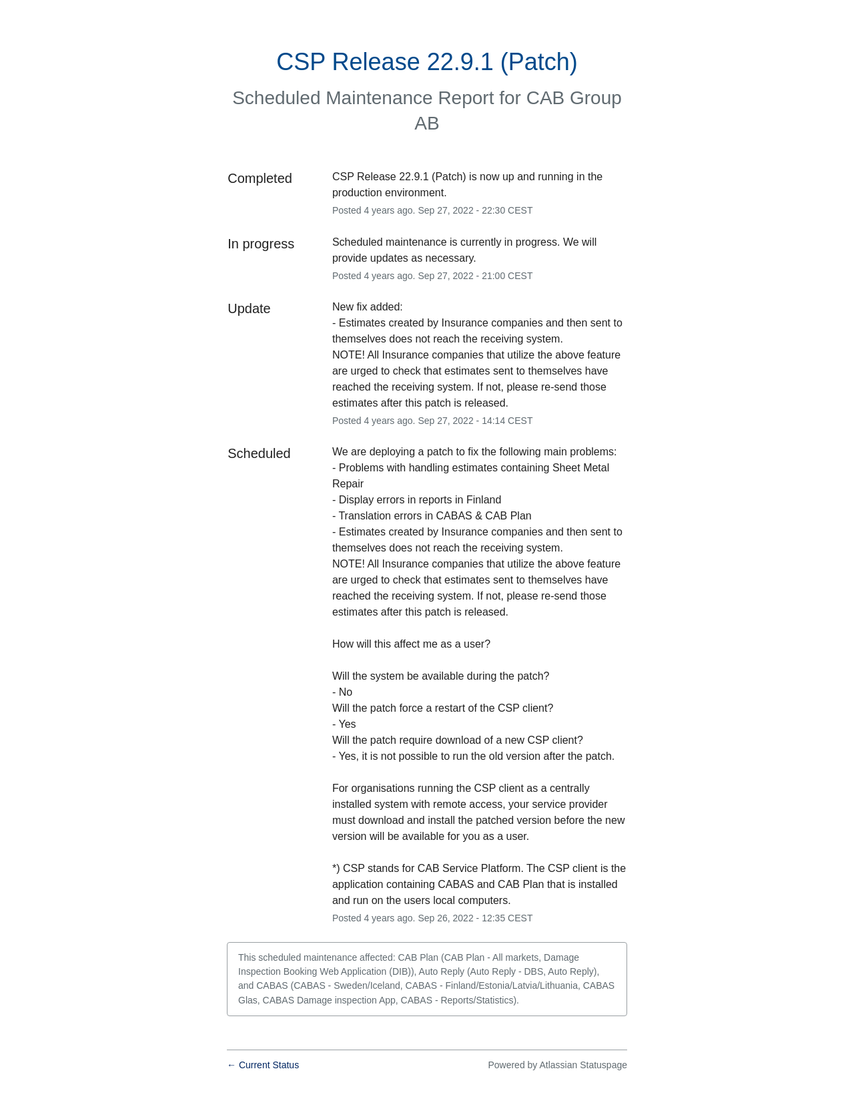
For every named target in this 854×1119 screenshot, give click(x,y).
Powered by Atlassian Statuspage (557, 1065)
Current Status (263, 1065)
